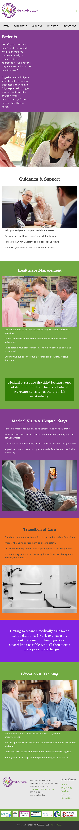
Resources (70, 25)
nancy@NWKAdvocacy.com (42, 789)
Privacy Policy (56, 825)
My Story (52, 25)
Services (37, 25)
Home (5, 25)
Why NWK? (20, 25)
